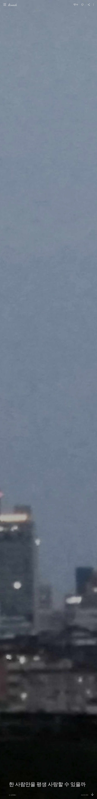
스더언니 (13, 795)
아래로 (92, 794)
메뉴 (4, 4)
